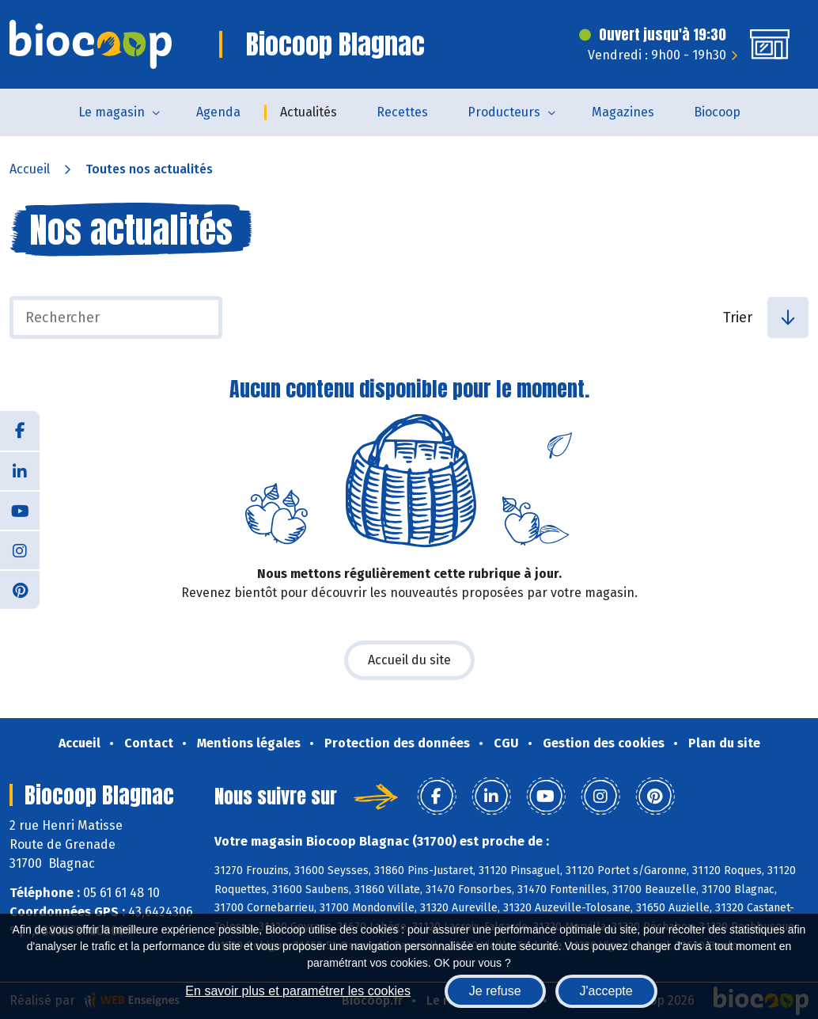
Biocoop (717, 112)
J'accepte (606, 991)
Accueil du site (409, 659)
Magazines (623, 112)
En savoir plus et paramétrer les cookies (298, 991)
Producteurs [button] (504, 112)
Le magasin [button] (111, 112)
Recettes (402, 112)
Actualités (308, 112)
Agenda (218, 112)
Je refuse (495, 991)
